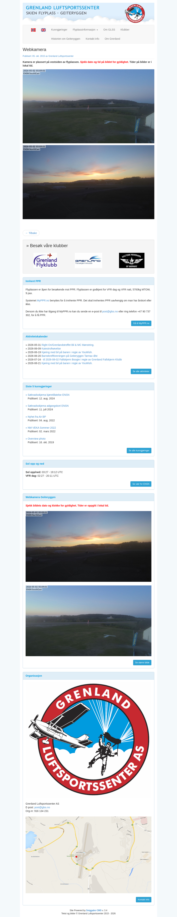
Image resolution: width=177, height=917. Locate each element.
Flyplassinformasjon (85, 29)
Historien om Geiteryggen (65, 38)
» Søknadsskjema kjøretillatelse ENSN (47, 394)
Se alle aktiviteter (141, 371)
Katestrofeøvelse (51, 348)
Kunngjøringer (59, 29)
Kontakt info (92, 38)
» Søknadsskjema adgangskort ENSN (47, 405)
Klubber (124, 29)
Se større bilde (142, 662)
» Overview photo (36, 438)
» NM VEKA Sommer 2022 (41, 427)
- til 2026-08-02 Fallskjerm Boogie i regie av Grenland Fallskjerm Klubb (82, 359)
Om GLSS (109, 29)
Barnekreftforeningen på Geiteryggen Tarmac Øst (69, 355)
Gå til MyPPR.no (141, 323)
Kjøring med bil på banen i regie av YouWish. (67, 352)
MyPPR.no (43, 300)
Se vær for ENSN (140, 484)
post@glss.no (110, 311)
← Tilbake (31, 233)
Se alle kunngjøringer (139, 450)
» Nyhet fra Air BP (36, 416)
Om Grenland (112, 38)
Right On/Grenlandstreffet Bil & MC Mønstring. (68, 344)
